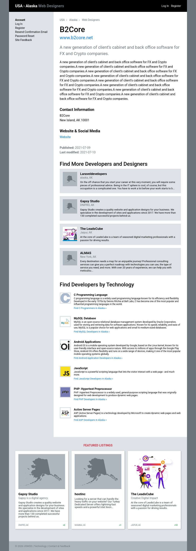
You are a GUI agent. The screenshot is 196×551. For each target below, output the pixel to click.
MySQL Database (85, 318)
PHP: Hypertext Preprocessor (93, 389)
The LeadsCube (91, 229)
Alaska (45, 6)
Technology (40, 546)
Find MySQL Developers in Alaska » (91, 331)
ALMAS (85, 253)
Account (20, 19)
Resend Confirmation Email (31, 31)
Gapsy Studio (90, 201)
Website (65, 137)
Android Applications (87, 342)
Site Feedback (23, 39)
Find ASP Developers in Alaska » (90, 420)
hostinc (80, 494)
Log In (165, 5)
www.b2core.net (76, 37)
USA (19, 6)
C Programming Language (91, 295)
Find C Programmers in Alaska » (90, 308)
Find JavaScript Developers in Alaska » (93, 378)
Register (176, 5)
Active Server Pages (87, 409)
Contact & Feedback (59, 546)
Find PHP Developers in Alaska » (90, 399)
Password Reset (24, 35)
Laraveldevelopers (93, 174)
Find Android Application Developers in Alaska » (98, 358)
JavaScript (81, 368)
